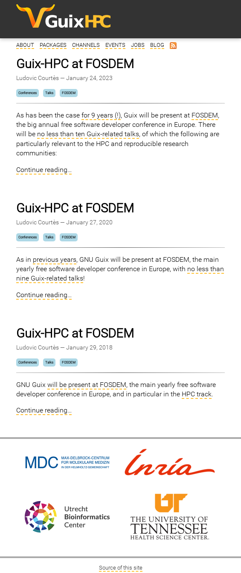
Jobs (138, 45)
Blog (157, 45)
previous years (54, 259)
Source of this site (120, 567)
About (25, 45)
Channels (86, 45)
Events (115, 45)
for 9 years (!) (101, 115)
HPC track (197, 394)
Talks (49, 93)
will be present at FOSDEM (86, 385)
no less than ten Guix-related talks (88, 134)
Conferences (27, 93)
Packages (53, 45)
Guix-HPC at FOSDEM (75, 64)
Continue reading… (44, 170)
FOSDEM (68, 93)
